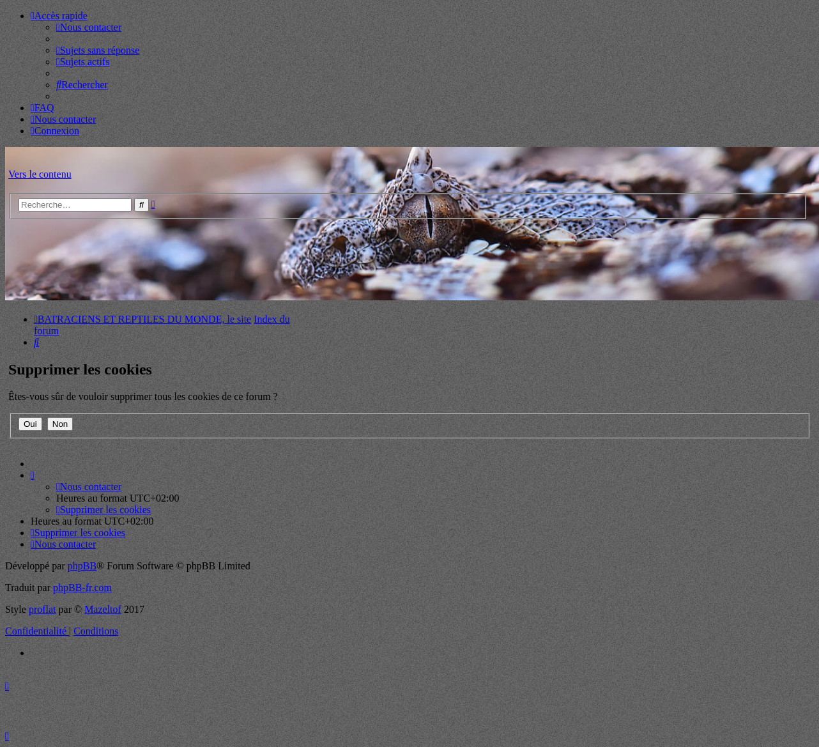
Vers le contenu (40, 174)
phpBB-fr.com (82, 587)
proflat (42, 609)
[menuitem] (88, 27)
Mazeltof (102, 609)
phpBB (82, 565)
